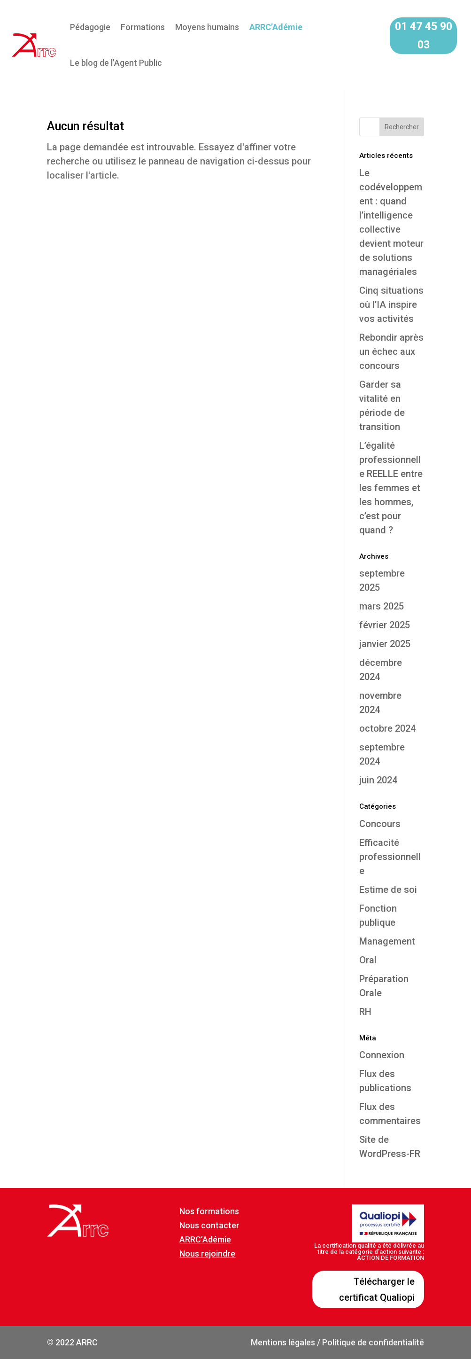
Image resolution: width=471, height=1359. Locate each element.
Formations (143, 27)
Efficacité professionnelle (390, 856)
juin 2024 (378, 780)
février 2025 (384, 625)
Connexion (381, 1055)
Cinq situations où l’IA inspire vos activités (391, 304)
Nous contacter (209, 1225)
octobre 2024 (387, 728)
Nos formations (209, 1211)
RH (365, 1011)
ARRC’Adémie (205, 1239)
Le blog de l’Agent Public (116, 63)
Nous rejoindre (207, 1253)
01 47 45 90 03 (423, 35)
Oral (368, 960)
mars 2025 (381, 606)
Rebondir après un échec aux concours (391, 351)
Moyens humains (207, 27)
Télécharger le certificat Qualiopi (377, 1289)
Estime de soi (388, 889)
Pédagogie (90, 27)
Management (387, 941)
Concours (380, 823)
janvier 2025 (384, 643)
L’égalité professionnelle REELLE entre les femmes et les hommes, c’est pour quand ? (391, 488)
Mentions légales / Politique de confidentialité (337, 1342)
